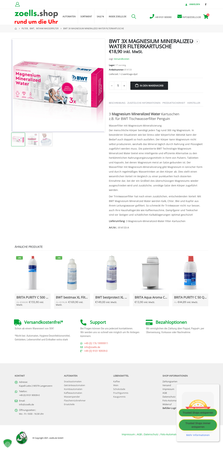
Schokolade (119, 389)
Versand (166, 385)
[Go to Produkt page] (32, 272)
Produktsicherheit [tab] (173, 102)
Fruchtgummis (120, 392)
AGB (164, 392)
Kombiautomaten (73, 389)
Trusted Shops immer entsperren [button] (198, 425)
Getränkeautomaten (74, 385)
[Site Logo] (36, 17)
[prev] (192, 41)
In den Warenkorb (151, 85)
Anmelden (192, 4)
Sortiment (86, 16)
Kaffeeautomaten (73, 392)
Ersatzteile (69, 404)
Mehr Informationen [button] (198, 435)
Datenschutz (168, 396)
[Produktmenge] (118, 86)
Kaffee (116, 381)
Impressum (168, 389)
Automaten (69, 16)
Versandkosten (121, 58)
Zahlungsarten (169, 381)
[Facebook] (205, 4)
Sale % (100, 16)
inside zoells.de (117, 16)
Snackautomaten (73, 381)
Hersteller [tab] (193, 102)
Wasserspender (72, 396)
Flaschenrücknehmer (75, 400)
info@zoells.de (26, 404)
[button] (133, 16)
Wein (115, 385)
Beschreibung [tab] (117, 102)
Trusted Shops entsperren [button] (198, 412)
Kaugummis (119, 396)
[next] (197, 41)
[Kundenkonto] (17, 4)
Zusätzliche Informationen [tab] (143, 102)
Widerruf (166, 404)
